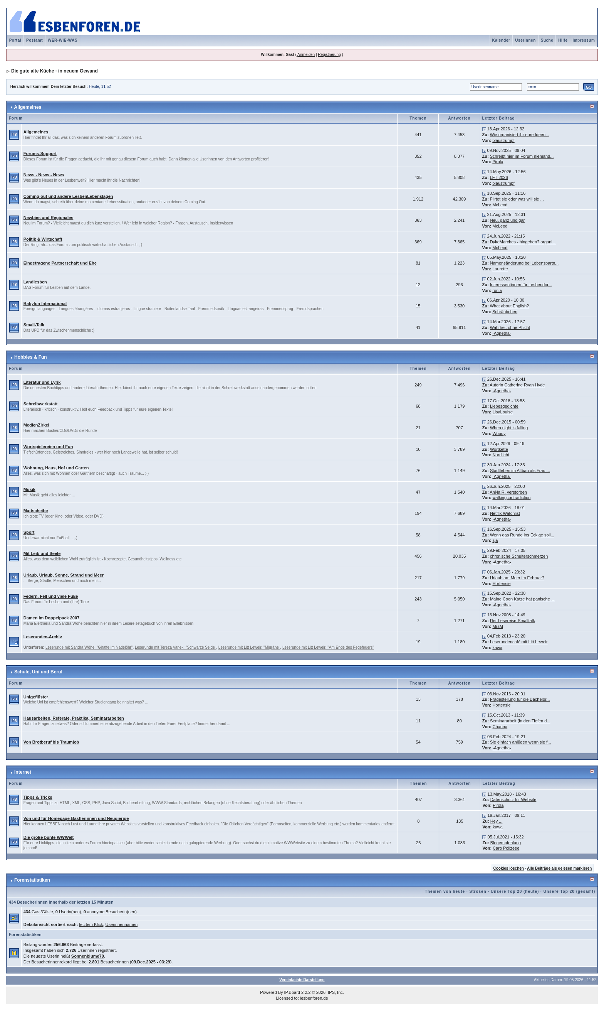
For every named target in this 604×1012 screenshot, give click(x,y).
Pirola (497, 161)
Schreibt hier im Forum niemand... (522, 156)
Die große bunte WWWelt (48, 837)
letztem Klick (91, 924)
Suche (547, 40)
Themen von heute (445, 891)
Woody (498, 433)
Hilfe (562, 40)
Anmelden (306, 54)
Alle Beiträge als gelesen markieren (559, 868)
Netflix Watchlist (505, 513)
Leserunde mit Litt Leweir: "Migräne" (249, 647)
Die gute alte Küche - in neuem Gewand (54, 71)
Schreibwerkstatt (40, 403)
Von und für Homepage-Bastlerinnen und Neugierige (76, 818)
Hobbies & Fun (30, 357)
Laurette (500, 268)
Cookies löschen (508, 868)
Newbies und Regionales (48, 217)
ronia (497, 290)
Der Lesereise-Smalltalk (512, 620)
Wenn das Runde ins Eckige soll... (522, 535)
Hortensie (501, 583)
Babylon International (45, 303)
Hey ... (496, 821)
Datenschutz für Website (513, 799)
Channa (500, 726)
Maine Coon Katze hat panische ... (522, 599)
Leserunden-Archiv (42, 636)
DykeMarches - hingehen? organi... (523, 242)
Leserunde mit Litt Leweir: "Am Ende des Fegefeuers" (328, 647)
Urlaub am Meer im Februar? (517, 577)
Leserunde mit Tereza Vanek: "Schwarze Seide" (175, 647)
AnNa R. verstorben (508, 492)
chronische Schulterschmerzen (519, 556)
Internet (22, 772)
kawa (497, 647)
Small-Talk (33, 324)
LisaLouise (502, 412)
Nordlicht (500, 454)
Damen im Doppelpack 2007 (51, 618)
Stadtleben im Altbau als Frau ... (520, 470)
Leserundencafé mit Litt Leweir (519, 641)
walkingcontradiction (511, 497)
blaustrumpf (503, 140)
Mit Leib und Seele (42, 553)
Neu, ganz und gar (507, 220)
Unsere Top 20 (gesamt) (570, 891)
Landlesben (35, 282)
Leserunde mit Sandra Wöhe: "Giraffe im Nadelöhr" (89, 647)
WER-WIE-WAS (62, 40)
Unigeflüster (35, 697)
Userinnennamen (121, 924)
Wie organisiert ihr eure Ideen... (519, 134)
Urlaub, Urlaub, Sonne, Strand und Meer (63, 575)
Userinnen (525, 40)
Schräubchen (504, 311)
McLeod (499, 204)
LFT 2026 (499, 177)
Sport (29, 532)
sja (495, 540)
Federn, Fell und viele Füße (50, 596)
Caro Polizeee (506, 848)
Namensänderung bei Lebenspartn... (524, 263)
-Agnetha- (501, 333)
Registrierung (329, 54)
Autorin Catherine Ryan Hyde (517, 385)
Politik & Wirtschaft (42, 239)
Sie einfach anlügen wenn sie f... (520, 742)
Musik (29, 489)
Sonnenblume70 (87, 956)
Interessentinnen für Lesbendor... (521, 284)
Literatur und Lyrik (42, 382)
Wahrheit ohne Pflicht (510, 327)
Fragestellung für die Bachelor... (520, 699)
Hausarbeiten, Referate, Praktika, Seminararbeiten (73, 718)
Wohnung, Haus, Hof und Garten (56, 468)
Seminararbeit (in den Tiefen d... (520, 721)
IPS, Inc (335, 992)
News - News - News (43, 174)
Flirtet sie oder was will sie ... (517, 199)
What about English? (509, 306)
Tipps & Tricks (37, 797)
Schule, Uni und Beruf (38, 672)
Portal (15, 40)
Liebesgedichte (504, 406)
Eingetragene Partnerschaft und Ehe (60, 263)
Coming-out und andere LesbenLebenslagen (68, 196)
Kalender (501, 40)
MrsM (497, 626)
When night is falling (509, 427)
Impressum (583, 40)
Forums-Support (40, 153)
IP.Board (292, 992)
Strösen (477, 891)
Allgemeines (28, 107)
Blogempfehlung (505, 842)
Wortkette (499, 449)
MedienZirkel (36, 425)
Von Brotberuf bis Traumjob (51, 742)
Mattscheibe (35, 510)
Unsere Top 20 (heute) (515, 891)
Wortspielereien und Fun (48, 446)
